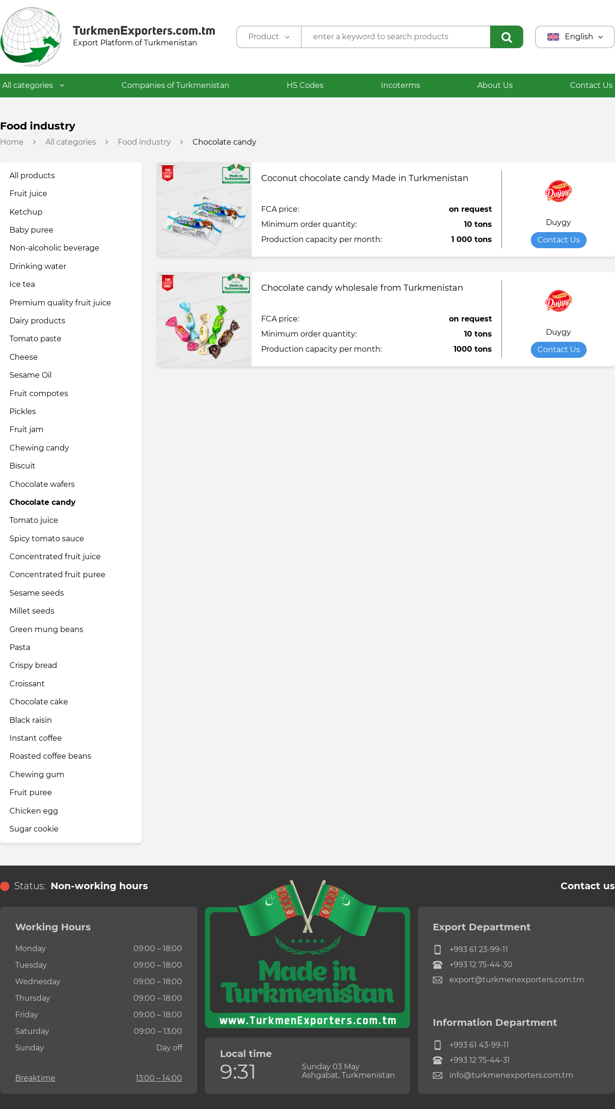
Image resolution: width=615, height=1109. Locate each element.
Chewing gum (36, 774)
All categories (33, 85)
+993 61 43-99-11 (471, 1045)
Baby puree (31, 229)
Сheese (23, 357)
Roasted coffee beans (50, 756)
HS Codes (305, 85)
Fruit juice (28, 193)
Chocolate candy (42, 502)
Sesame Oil (30, 375)
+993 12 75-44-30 (472, 965)
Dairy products (37, 320)
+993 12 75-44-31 (471, 1060)
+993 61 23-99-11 (470, 949)
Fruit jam (26, 429)
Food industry (144, 142)
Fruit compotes (38, 393)
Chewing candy (39, 447)
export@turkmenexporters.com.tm (508, 980)
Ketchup (26, 212)
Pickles (22, 411)
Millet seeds (31, 610)
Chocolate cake (38, 701)
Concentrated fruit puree (57, 574)
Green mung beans (46, 629)
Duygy (558, 222)
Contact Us (591, 85)
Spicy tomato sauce (46, 538)
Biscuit (22, 465)
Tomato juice (33, 520)
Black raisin (30, 720)
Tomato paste (35, 338)
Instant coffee (35, 738)
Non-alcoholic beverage (54, 247)
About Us (495, 85)
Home (12, 142)
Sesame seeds (36, 593)
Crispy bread (33, 665)
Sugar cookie (34, 828)
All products (32, 175)
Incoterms (400, 85)
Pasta (19, 647)
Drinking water (37, 266)
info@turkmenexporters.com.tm (503, 1075)
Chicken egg (33, 810)
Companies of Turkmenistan (175, 85)
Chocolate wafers (42, 484)
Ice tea (22, 284)
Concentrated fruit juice (55, 556)
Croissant (27, 683)
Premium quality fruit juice (60, 302)
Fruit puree (30, 792)
